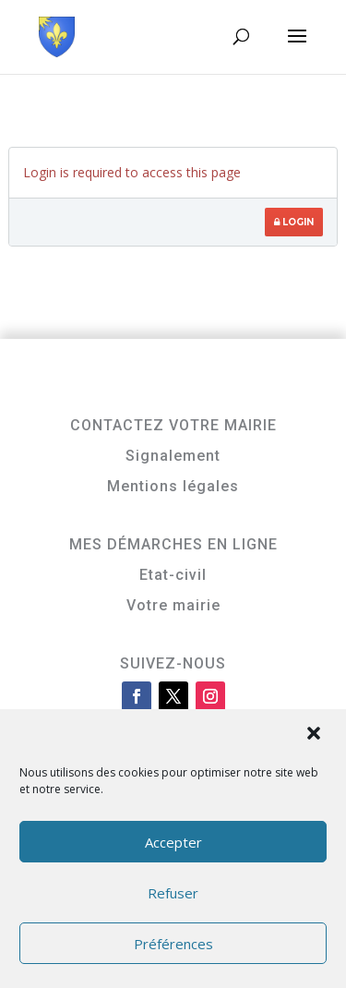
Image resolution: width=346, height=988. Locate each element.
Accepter (173, 842)
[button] (315, 735)
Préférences (173, 943)
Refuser (173, 893)
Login (294, 222)
